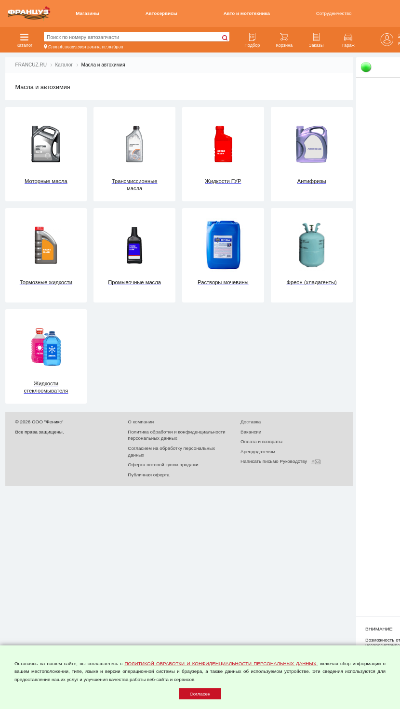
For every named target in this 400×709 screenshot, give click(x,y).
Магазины (87, 13)
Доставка (250, 421)
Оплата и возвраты (261, 441)
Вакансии (250, 431)
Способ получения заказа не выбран (85, 46)
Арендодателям (257, 451)
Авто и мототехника (247, 13)
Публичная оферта (148, 474)
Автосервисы (161, 13)
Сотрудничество (334, 13)
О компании (141, 421)
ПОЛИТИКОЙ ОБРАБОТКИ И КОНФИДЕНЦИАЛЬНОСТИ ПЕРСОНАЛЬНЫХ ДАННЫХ (220, 663)
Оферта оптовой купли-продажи (163, 464)
